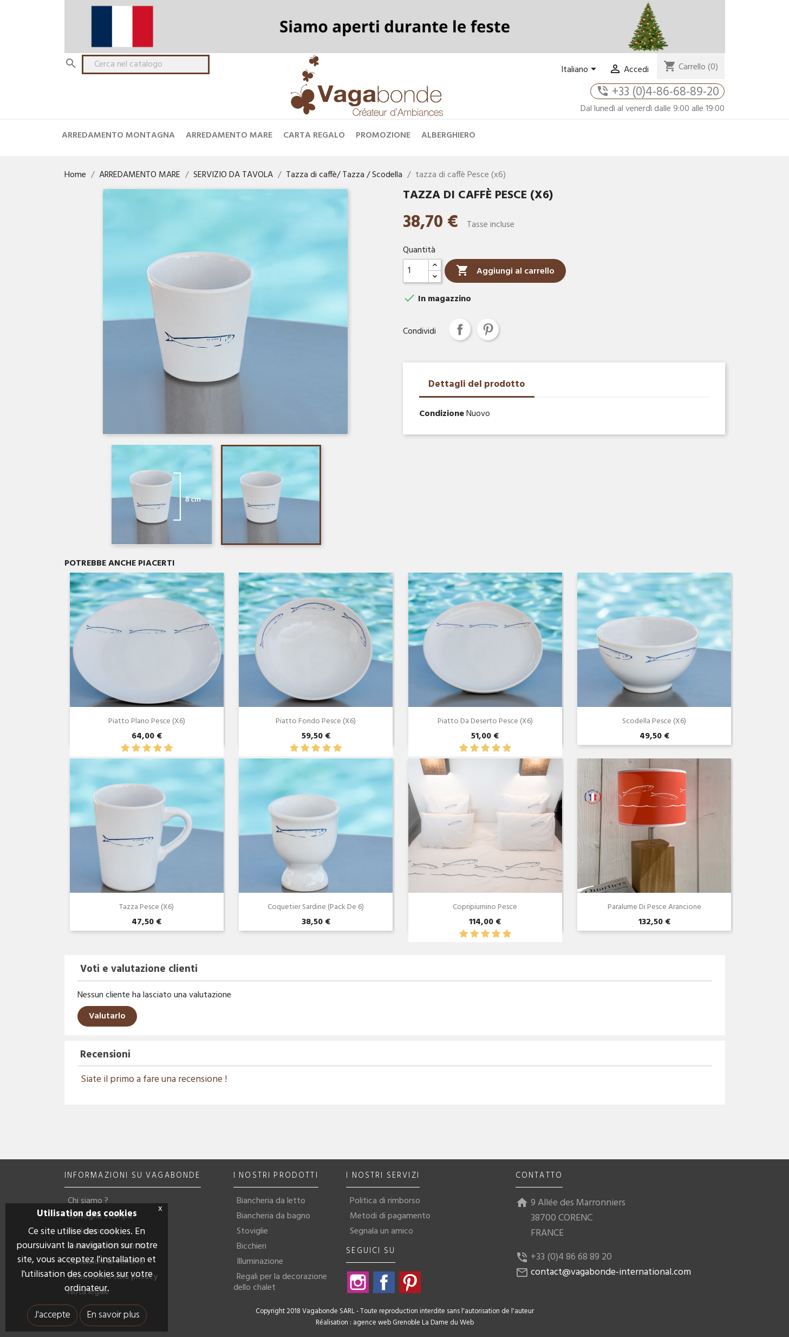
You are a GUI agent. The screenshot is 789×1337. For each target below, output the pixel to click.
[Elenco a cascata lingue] (580, 69)
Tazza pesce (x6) (146, 907)
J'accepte (52, 1315)
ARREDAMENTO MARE (229, 135)
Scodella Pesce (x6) (654, 721)
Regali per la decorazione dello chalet (280, 1282)
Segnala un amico (381, 1231)
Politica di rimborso (385, 1201)
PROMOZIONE (383, 135)
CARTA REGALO (314, 135)
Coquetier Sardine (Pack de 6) (316, 907)
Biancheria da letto (271, 1201)
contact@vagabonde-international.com (611, 1272)
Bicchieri (251, 1246)
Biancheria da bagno (273, 1216)
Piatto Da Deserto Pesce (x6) (485, 721)
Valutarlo (107, 1016)
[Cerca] (146, 64)
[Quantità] (416, 271)
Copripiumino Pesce (485, 907)
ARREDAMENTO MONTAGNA (118, 135)
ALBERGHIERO (448, 135)
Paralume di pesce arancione (654, 907)
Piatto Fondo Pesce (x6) (316, 721)
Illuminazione (260, 1262)
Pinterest (488, 329)
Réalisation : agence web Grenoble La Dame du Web (395, 1322)
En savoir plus (113, 1315)
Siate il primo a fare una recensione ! (154, 1079)
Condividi (460, 329)
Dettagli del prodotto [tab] (476, 384)
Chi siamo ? (88, 1201)
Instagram (358, 1282)
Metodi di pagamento (390, 1216)
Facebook (384, 1282)
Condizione (441, 413)
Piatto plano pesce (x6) (146, 721)
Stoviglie (252, 1231)
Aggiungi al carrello (505, 271)
